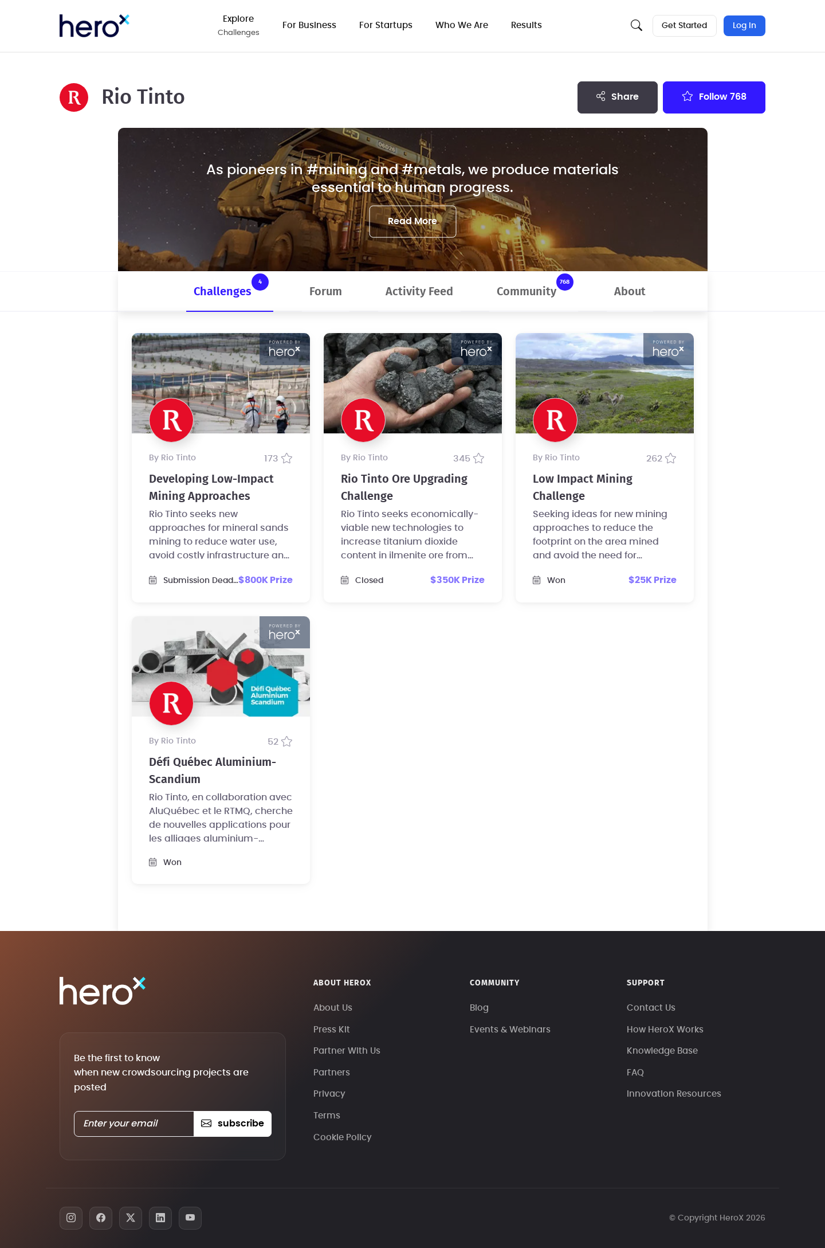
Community (535, 285)
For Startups (387, 25)
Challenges (231, 285)
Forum (325, 292)
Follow (714, 96)
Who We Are (463, 25)
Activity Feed (419, 292)
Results (527, 25)
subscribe (232, 1123)
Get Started (684, 26)
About (630, 292)
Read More (412, 220)
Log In (744, 26)
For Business (310, 25)
